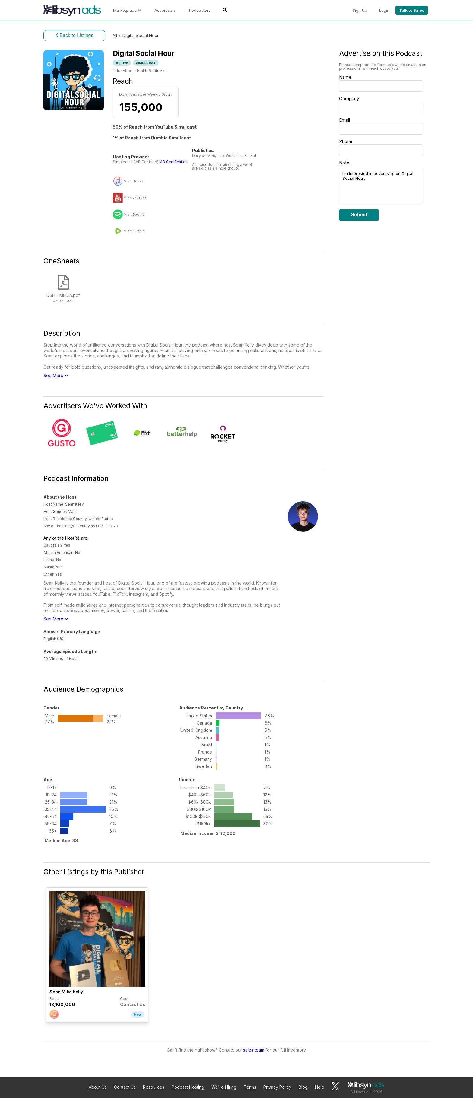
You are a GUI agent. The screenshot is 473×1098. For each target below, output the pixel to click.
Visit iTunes (134, 181)
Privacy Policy (277, 1087)
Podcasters (200, 10)
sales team (253, 1049)
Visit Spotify (134, 214)
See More (55, 375)
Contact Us (125, 1087)
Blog (303, 1087)
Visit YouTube (135, 198)
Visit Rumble (134, 231)
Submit (359, 214)
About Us (98, 1087)
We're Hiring (224, 1087)
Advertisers (165, 10)
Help (319, 1087)
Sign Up (360, 10)
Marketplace (127, 10)
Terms (250, 1087)
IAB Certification (173, 162)
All (115, 35)
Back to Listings (74, 35)
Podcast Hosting (188, 1087)
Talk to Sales (411, 10)
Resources (153, 1087)
